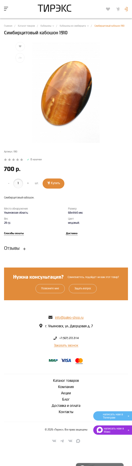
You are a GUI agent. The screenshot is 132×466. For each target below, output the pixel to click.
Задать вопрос (82, 288)
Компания (66, 387)
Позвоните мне (50, 288)
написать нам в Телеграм (113, 416)
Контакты (66, 412)
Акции (66, 393)
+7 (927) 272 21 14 (69, 338)
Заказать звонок (66, 345)
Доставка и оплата (66, 405)
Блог (66, 399)
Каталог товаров (66, 380)
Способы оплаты (14, 233)
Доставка (72, 233)
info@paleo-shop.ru (69, 317)
